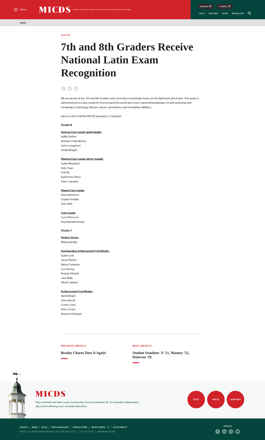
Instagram (231, 431)
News (23, 22)
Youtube (237, 431)
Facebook (63, 88)
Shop (225, 13)
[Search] (249, 13)
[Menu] (19, 9)
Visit (202, 13)
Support (213, 13)
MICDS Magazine (60, 427)
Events (24, 427)
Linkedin (76, 88)
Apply (215, 399)
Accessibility (120, 427)
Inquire (205, 6)
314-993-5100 (86, 431)
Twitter (69, 88)
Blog (44, 427)
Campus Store (80, 427)
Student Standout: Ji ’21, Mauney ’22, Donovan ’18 (161, 355)
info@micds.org (107, 431)
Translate (238, 13)
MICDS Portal (100, 427)
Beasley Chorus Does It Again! (83, 353)
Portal (224, 6)
